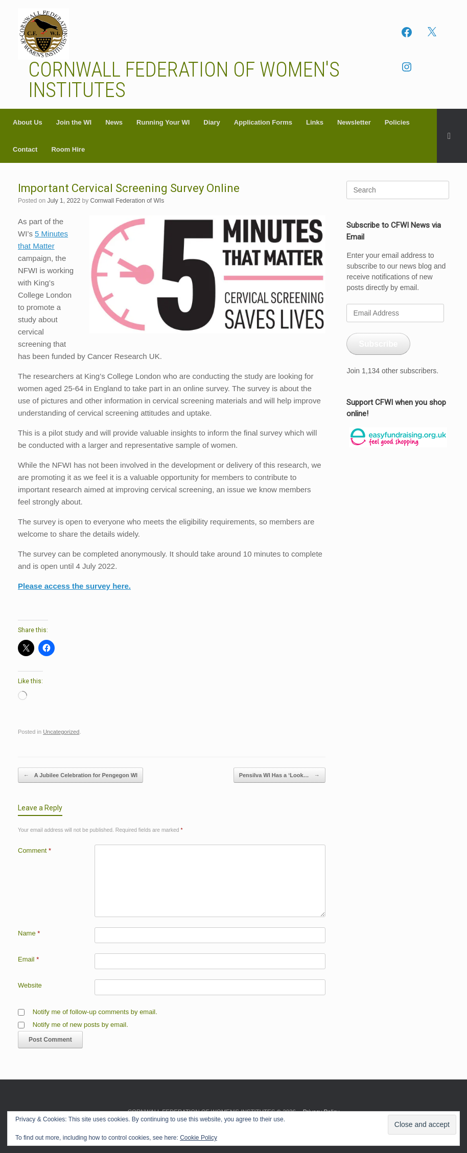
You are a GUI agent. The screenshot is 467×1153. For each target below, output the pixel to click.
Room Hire (68, 149)
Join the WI (73, 122)
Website (30, 985)
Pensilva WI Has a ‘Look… (279, 775)
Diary (211, 122)
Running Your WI (163, 122)
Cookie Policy (198, 1137)
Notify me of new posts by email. (80, 1024)
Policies (397, 122)
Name (29, 933)
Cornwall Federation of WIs (127, 200)
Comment (34, 850)
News (114, 122)
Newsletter (354, 122)
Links (314, 122)
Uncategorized (61, 732)
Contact (25, 149)
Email (28, 959)
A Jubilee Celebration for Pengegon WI (80, 775)
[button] (452, 136)
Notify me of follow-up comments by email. (95, 1012)
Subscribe (378, 344)
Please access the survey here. (74, 586)
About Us (27, 122)
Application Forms (263, 122)
